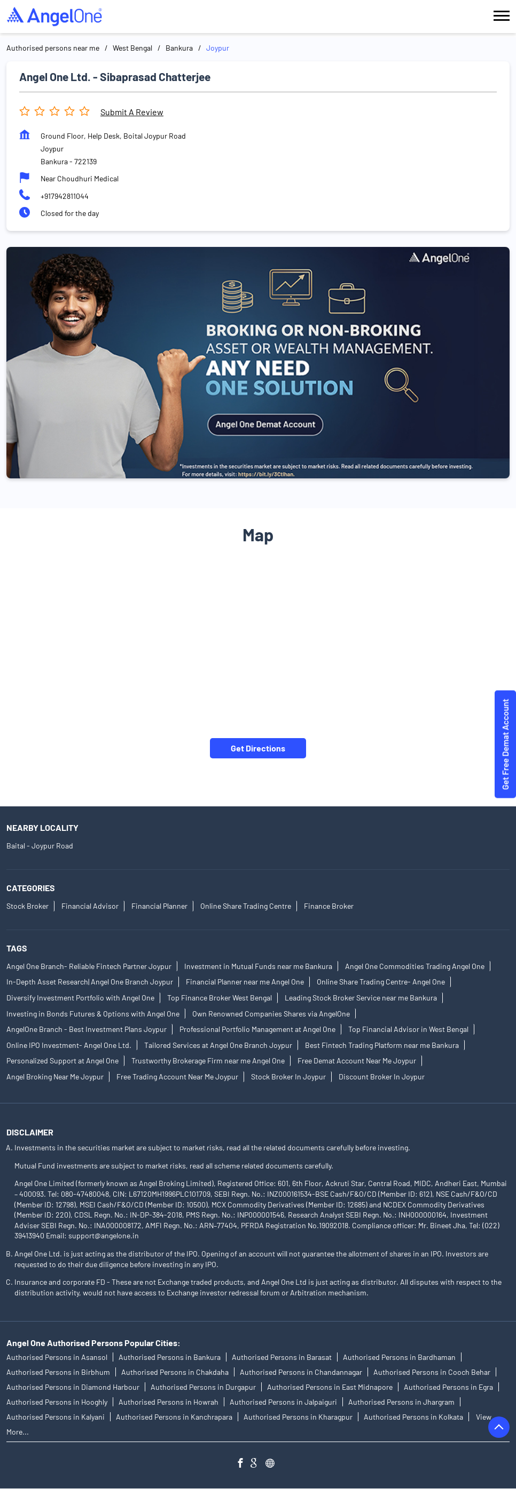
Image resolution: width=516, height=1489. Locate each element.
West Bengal (132, 47)
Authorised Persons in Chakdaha (175, 1372)
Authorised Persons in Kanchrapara (174, 1417)
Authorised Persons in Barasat (282, 1357)
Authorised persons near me (52, 47)
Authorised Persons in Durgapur (203, 1387)
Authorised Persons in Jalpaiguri (283, 1402)
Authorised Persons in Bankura (170, 1357)
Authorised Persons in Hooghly (56, 1402)
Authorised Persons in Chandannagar (301, 1372)
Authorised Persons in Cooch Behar (431, 1372)
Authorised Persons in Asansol (56, 1357)
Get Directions (258, 747)
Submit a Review (131, 112)
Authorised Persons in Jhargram (401, 1402)
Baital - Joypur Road (39, 845)
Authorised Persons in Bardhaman (399, 1357)
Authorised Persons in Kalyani (55, 1417)
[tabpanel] (258, 362)
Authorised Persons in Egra (448, 1387)
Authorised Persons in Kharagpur (298, 1417)
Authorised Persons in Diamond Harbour (72, 1387)
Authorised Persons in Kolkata (413, 1417)
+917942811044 (65, 196)
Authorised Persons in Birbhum (58, 1372)
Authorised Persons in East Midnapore (330, 1387)
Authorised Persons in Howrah (168, 1402)
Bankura (179, 47)
